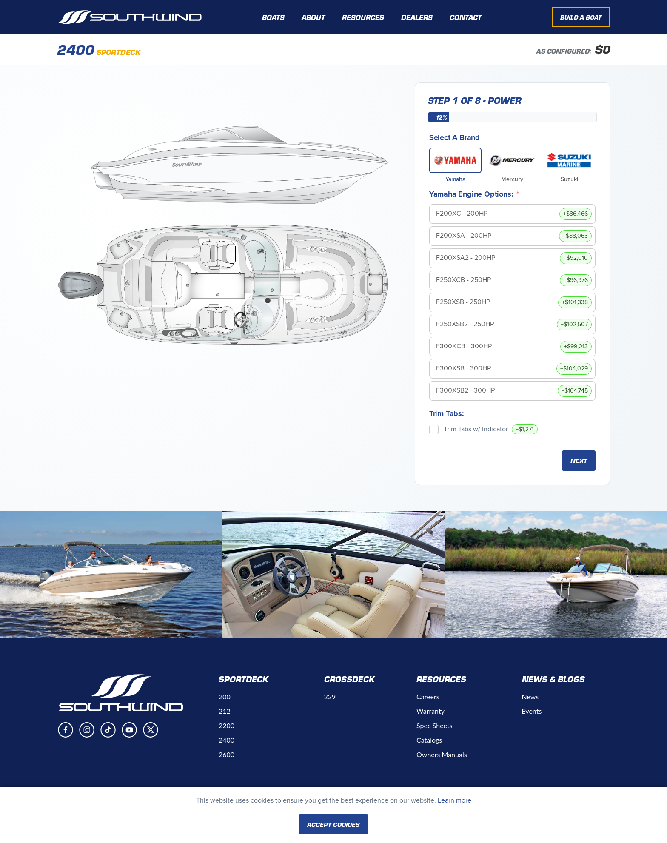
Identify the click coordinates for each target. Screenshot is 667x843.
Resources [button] (363, 17)
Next (578, 460)
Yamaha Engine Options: (471, 194)
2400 (226, 740)
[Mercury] (512, 160)
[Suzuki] (569, 160)
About (313, 17)
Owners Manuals (441, 754)
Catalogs (429, 740)
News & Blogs (553, 678)
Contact (466, 17)
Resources (441, 678)
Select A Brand (454, 137)
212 (225, 711)
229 (330, 696)
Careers (427, 696)
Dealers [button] (417, 17)
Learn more (454, 800)
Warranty (430, 711)
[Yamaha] (455, 160)
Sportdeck (243, 678)
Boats (273, 17)
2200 (226, 725)
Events (532, 711)
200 (225, 696)
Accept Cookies (333, 824)
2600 (226, 754)
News (530, 696)
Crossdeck (349, 678)
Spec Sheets (434, 725)
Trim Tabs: (446, 413)
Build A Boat (580, 17)
